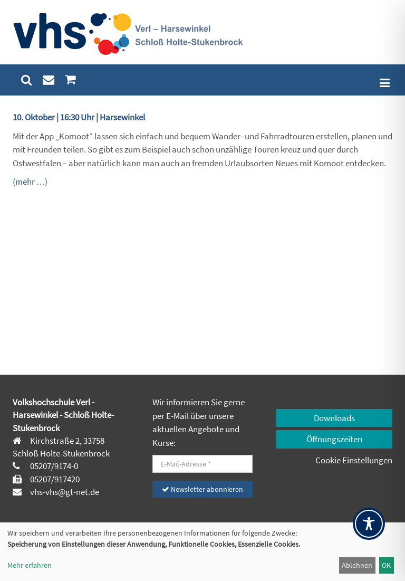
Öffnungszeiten (334, 439)
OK (386, 565)
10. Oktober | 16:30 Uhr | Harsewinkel (79, 117)
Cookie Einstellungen (353, 460)
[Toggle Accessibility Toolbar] (369, 524)
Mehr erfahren (29, 565)
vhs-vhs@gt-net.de (63, 492)
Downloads (334, 418)
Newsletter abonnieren (202, 489)
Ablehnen (357, 565)
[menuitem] (26, 80)
